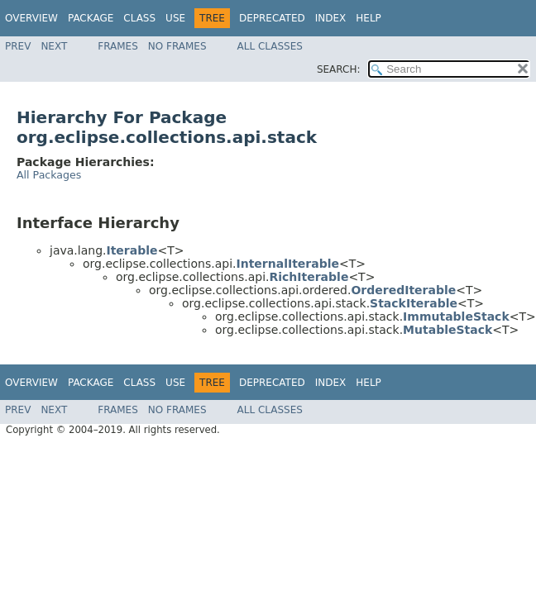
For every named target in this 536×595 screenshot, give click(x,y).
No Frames (177, 46)
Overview (31, 18)
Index (331, 18)
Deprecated (272, 18)
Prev (18, 46)
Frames (118, 46)
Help (368, 18)
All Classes (270, 46)
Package (90, 18)
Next (54, 46)
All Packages (49, 175)
